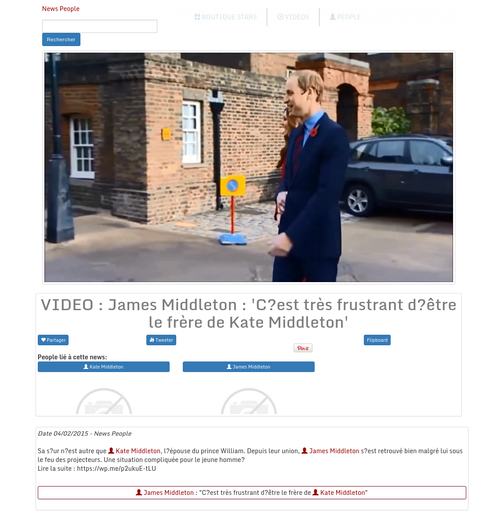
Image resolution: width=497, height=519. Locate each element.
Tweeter (161, 340)
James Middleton (330, 451)
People (345, 17)
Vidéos (293, 17)
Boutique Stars (225, 17)
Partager (53, 340)
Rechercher (61, 39)
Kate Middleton (134, 451)
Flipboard (377, 340)
